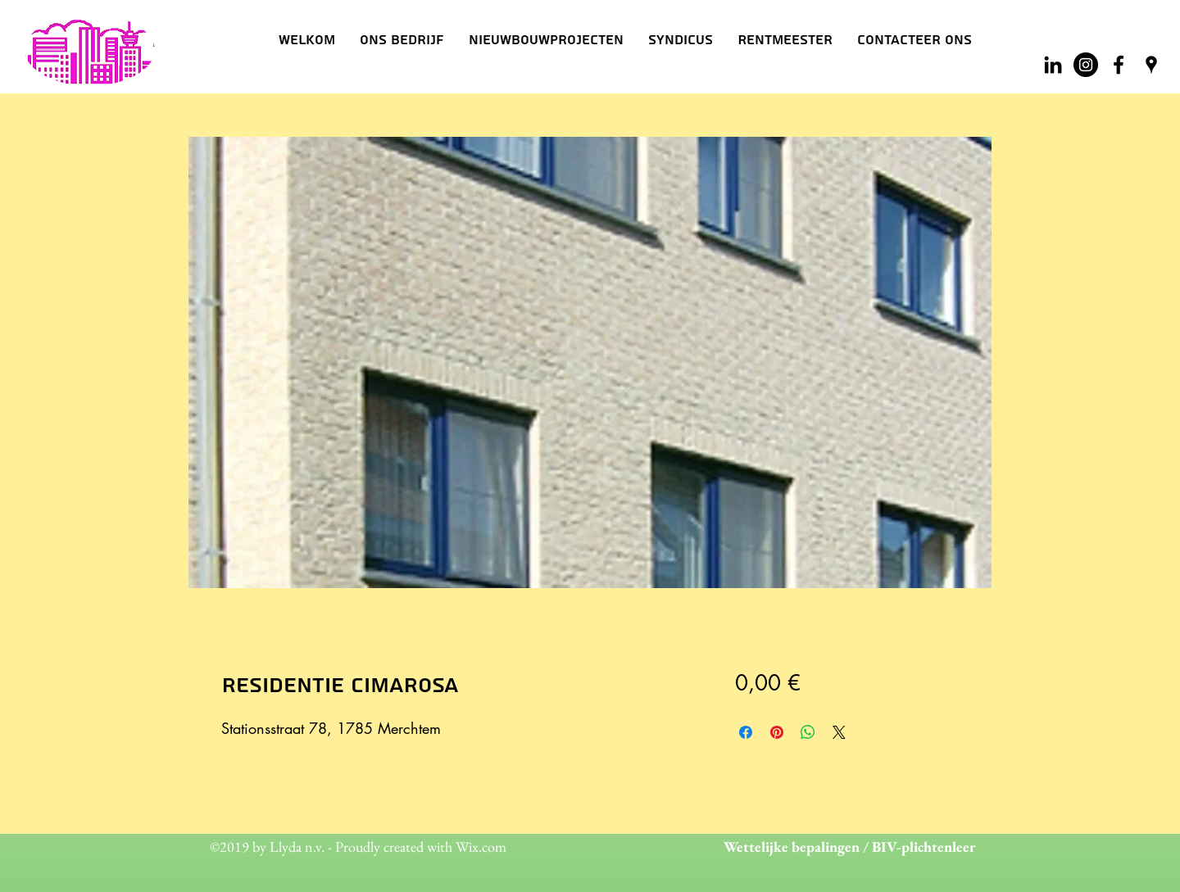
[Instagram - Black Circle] (1085, 64)
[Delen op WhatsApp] (808, 732)
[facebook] (1118, 64)
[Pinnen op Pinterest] (777, 732)
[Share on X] (839, 732)
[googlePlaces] (1151, 64)
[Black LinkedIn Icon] (1053, 64)
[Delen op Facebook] (746, 732)
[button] (401, 40)
